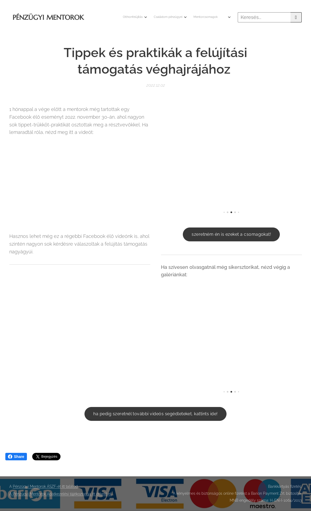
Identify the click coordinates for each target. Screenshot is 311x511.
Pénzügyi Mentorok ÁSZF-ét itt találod (45, 486)
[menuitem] (196, 17)
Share (16, 456)
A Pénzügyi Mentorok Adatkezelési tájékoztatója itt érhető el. (60, 494)
